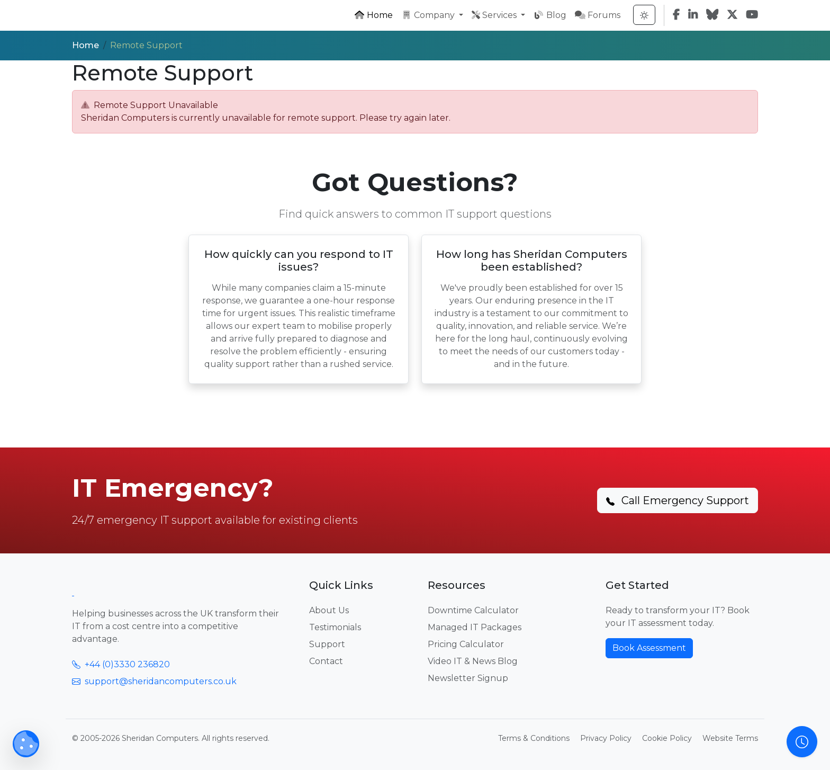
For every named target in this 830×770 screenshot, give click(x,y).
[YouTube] (752, 15)
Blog (550, 15)
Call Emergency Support (677, 500)
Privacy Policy (605, 738)
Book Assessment (649, 648)
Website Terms (730, 738)
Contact (326, 661)
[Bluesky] (712, 15)
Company (429, 15)
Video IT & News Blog (473, 661)
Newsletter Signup (468, 678)
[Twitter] (732, 15)
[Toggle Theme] (644, 15)
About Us (329, 610)
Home (373, 15)
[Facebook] (676, 15)
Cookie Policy (667, 738)
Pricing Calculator (466, 644)
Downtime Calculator (473, 610)
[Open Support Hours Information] (802, 741)
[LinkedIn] (693, 15)
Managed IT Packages (474, 627)
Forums (597, 15)
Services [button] (495, 15)
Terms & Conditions (534, 738)
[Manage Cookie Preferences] (26, 743)
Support (327, 644)
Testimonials (335, 627)
